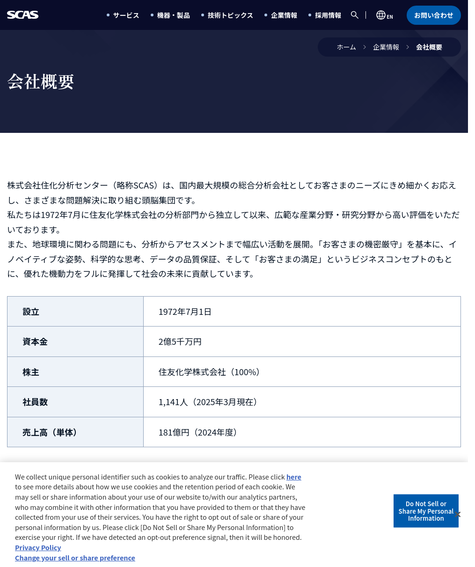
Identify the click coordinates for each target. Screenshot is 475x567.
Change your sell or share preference (75, 560)
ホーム (346, 46)
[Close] (457, 517)
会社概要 (429, 46)
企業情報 (386, 46)
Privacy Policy (38, 549)
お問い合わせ (433, 15)
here (293, 479)
